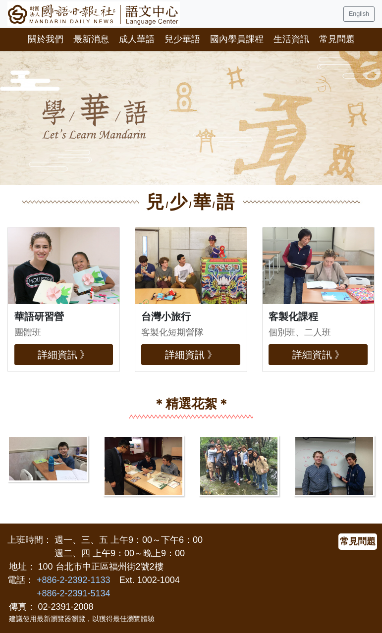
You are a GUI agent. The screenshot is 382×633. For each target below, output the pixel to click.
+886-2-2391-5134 (73, 593)
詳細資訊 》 (64, 354)
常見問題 (337, 39)
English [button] (359, 13)
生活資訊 (291, 39)
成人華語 (137, 39)
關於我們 (45, 39)
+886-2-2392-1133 (73, 580)
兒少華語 (182, 39)
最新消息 (91, 39)
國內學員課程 (237, 39)
